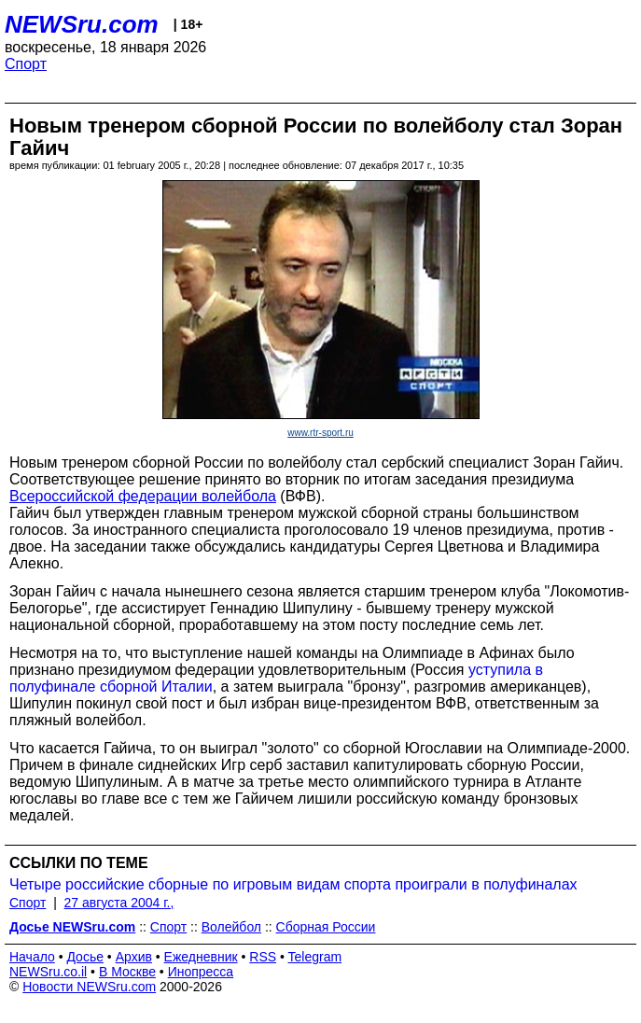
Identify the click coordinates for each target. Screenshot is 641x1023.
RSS (262, 956)
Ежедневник (201, 956)
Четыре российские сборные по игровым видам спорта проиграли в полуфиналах (293, 884)
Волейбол (231, 926)
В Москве (127, 971)
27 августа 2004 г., (119, 902)
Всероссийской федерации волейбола (142, 496)
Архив (134, 956)
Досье (85, 956)
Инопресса (201, 971)
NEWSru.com (82, 24)
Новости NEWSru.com (89, 986)
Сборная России (326, 926)
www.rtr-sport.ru (320, 432)
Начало (32, 956)
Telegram (315, 956)
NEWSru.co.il (48, 971)
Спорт (26, 64)
